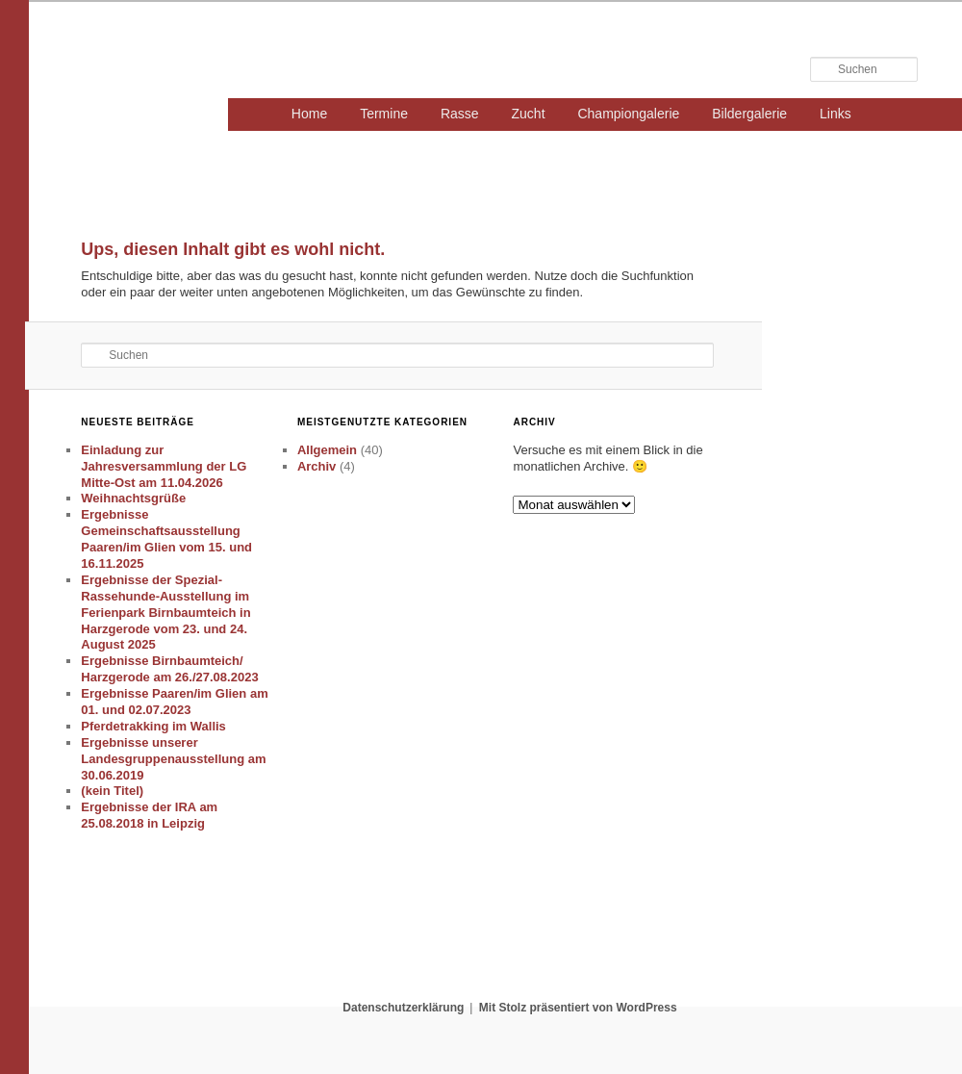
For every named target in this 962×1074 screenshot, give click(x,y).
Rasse (460, 113)
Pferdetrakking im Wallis (153, 726)
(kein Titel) (112, 790)
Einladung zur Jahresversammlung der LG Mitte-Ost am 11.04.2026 (163, 466)
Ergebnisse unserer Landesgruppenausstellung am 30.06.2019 (173, 758)
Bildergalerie (749, 113)
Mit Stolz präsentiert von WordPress (578, 1007)
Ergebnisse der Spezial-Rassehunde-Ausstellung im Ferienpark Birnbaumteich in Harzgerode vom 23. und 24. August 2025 (165, 612)
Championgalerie (628, 113)
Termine (384, 113)
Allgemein (327, 450)
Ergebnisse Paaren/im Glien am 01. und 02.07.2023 (174, 701)
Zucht (528, 113)
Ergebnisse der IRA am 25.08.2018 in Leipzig (149, 815)
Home (309, 113)
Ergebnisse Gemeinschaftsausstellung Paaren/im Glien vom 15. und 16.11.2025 (166, 539)
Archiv (316, 466)
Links (835, 113)
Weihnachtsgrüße (133, 498)
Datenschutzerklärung (403, 1007)
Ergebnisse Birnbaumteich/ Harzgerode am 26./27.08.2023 (169, 668)
